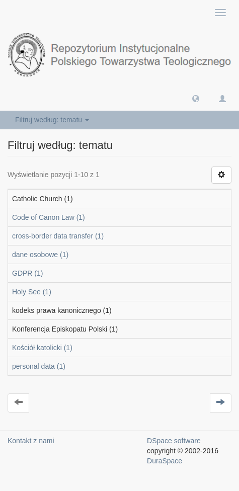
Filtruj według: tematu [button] (52, 120)
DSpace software (174, 441)
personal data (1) (38, 366)
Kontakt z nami (31, 441)
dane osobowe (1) (40, 255)
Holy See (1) (31, 292)
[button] (196, 98)
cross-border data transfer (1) (58, 236)
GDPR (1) (27, 273)
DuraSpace (164, 461)
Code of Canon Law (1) (48, 217)
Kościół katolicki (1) (42, 348)
